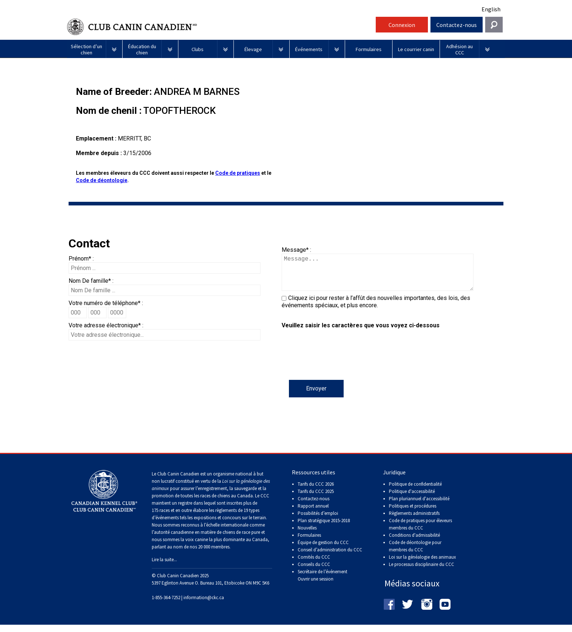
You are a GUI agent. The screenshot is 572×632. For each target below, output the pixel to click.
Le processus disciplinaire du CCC (421, 572)
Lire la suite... (164, 567)
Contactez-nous (456, 24)
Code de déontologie (101, 180)
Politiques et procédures (412, 513)
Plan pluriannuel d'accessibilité (419, 506)
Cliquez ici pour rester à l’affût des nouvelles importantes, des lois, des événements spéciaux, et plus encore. (376, 309)
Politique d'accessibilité (412, 499)
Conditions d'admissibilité (414, 542)
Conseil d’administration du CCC (330, 557)
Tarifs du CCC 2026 (316, 491)
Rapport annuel (313, 513)
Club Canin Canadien (220, 26)
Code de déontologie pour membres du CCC (415, 553)
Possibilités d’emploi (318, 520)
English (491, 9)
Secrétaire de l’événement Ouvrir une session (322, 582)
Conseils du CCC (314, 572)
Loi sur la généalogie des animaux (422, 564)
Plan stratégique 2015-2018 (324, 528)
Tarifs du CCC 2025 (316, 499)
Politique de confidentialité (415, 491)
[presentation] (337, 365)
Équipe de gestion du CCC (323, 550)
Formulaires (309, 542)
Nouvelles (307, 535)
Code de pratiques (237, 173)
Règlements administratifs (414, 520)
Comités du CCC (314, 564)
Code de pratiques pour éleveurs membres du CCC (420, 531)
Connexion (402, 24)
